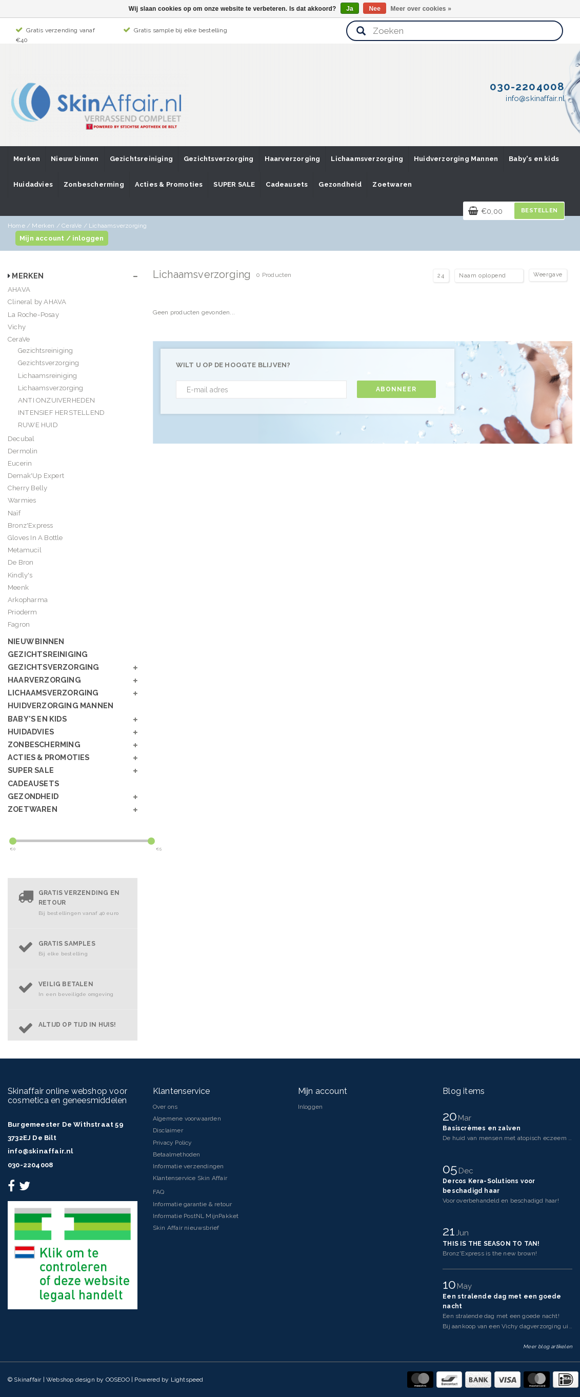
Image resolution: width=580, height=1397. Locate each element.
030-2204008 (30, 1165)
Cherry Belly (27, 488)
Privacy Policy (172, 1142)
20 (452, 1116)
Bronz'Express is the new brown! (490, 1253)
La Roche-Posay (33, 314)
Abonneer (396, 389)
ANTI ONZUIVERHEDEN (56, 400)
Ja (349, 8)
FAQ (159, 1191)
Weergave (548, 274)
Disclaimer (168, 1130)
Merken (26, 159)
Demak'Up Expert (36, 476)
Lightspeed (187, 1379)
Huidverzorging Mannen (456, 159)
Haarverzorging (293, 159)
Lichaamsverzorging (367, 159)
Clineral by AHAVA (37, 302)
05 (452, 1168)
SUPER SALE (234, 184)
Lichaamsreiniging (47, 376)
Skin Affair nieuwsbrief (186, 1227)
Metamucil (25, 550)
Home (16, 225)
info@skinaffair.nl (40, 1151)
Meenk (18, 587)
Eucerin (20, 463)
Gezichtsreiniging (141, 159)
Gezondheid (340, 184)
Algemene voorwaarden (187, 1118)
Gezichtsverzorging (219, 159)
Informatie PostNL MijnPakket (196, 1216)
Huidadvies (33, 184)
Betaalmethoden (177, 1154)
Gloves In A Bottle (35, 538)
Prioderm (22, 612)
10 (451, 1284)
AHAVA (19, 289)
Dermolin (23, 451)
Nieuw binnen (74, 159)
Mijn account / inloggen (61, 238)
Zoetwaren (392, 184)
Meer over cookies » (421, 8)
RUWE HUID (38, 425)
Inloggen (310, 1106)
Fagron (19, 624)
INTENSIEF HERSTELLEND (61, 412)
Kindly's (20, 575)
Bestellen (539, 210)
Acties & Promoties (169, 184)
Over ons (165, 1106)
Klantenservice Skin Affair (190, 1178)
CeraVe (72, 225)
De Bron (20, 562)
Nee (375, 8)
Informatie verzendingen (188, 1166)
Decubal (21, 439)
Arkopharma (28, 600)
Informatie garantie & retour (192, 1204)
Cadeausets (287, 184)
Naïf (14, 513)
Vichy (17, 327)
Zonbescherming (94, 184)
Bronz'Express (30, 525)
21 (450, 1231)
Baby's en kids (534, 159)
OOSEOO (118, 1379)
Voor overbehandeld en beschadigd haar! (501, 1200)
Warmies (22, 500)
